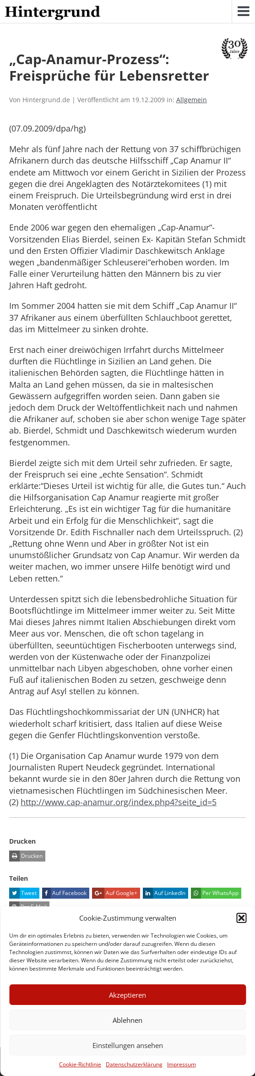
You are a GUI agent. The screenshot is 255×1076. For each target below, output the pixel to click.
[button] (241, 917)
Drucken (26, 856)
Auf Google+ (114, 893)
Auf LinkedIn (164, 893)
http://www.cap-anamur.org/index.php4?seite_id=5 (119, 801)
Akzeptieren (127, 994)
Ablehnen (127, 1020)
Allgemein (191, 99)
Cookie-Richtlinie (80, 1064)
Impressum (181, 1064)
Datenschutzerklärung (134, 1064)
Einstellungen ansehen (127, 1045)
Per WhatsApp (215, 893)
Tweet (23, 893)
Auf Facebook (64, 893)
